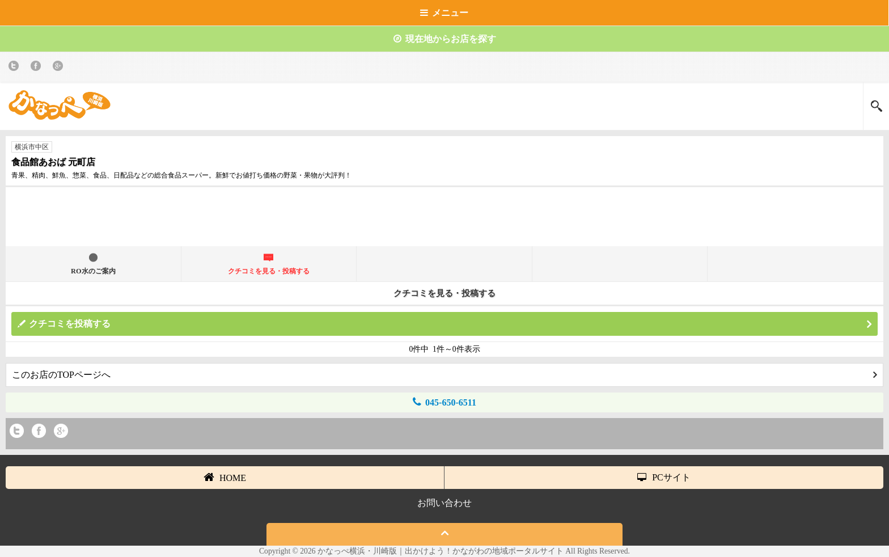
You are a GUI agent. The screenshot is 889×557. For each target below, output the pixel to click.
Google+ (60, 68)
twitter (16, 68)
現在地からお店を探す (444, 39)
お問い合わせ (444, 503)
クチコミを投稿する (450, 324)
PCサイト (664, 477)
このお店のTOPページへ (444, 374)
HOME (225, 477)
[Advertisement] (444, 221)
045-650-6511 (444, 401)
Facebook (38, 68)
